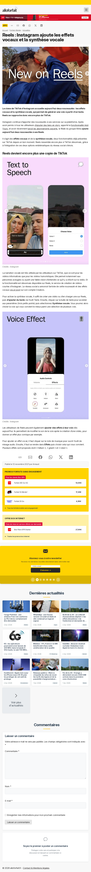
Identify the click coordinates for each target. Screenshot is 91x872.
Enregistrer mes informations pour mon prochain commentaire (35, 815)
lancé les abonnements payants (42, 128)
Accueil (5, 30)
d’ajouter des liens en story (47, 125)
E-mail (8, 800)
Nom (8, 786)
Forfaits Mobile (15, 30)
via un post (15, 290)
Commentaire (12, 751)
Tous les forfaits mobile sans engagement (22, 508)
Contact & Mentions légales (36, 868)
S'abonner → (45, 570)
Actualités (26, 30)
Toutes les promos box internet (18, 536)
